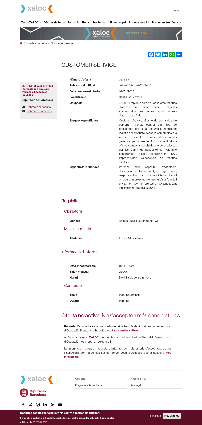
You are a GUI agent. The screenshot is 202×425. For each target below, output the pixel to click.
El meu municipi (139, 22)
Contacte (80, 378)
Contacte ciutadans (39, 107)
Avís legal (136, 385)
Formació (73, 22)
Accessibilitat (138, 378)
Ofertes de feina (54, 22)
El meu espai (118, 22)
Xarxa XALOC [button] (30, 22)
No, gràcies (171, 415)
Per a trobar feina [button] (93, 22)
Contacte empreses (39, 111)
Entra (177, 10)
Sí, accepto (154, 415)
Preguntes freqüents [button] (165, 22)
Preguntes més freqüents (88, 385)
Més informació (38, 421)
